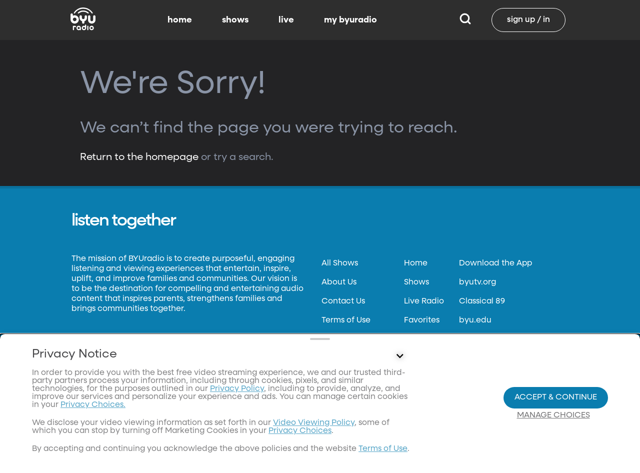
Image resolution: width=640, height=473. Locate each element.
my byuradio (350, 20)
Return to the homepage (139, 157)
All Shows (340, 264)
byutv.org (477, 282)
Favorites (422, 320)
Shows (416, 282)
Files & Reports (349, 378)
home (180, 20)
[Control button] (399, 422)
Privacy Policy (349, 340)
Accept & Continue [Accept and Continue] (555, 430)
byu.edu (475, 320)
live (286, 20)
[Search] (465, 20)
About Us (339, 282)
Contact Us (343, 302)
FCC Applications (355, 396)
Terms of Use (346, 320)
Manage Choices (553, 448)
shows (235, 20)
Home (416, 264)
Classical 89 (482, 302)
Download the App (495, 264)
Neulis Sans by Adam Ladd (126, 351)
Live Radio (424, 302)
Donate (336, 358)
